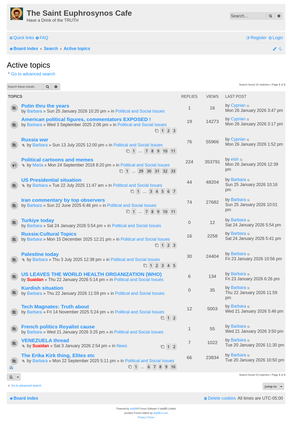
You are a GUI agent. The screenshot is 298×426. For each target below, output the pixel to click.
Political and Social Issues (139, 111)
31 (157, 171)
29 (141, 171)
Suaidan (35, 279)
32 (165, 171)
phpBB (133, 408)
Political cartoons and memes (57, 159)
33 (173, 171)
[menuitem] (41, 38)
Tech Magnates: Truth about (55, 306)
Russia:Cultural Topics (48, 234)
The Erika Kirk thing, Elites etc (58, 355)
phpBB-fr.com (160, 413)
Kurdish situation (42, 288)
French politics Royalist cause (58, 326)
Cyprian (238, 105)
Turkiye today (37, 220)
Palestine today (40, 254)
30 (149, 171)
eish (234, 159)
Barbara (34, 111)
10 (165, 151)
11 (173, 151)
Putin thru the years (45, 105)
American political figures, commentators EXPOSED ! (86, 119)
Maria (37, 165)
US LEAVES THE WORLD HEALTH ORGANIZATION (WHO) (91, 274)
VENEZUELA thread (45, 340)
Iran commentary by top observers (63, 200)
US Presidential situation (51, 180)
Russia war (34, 139)
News (122, 345)
